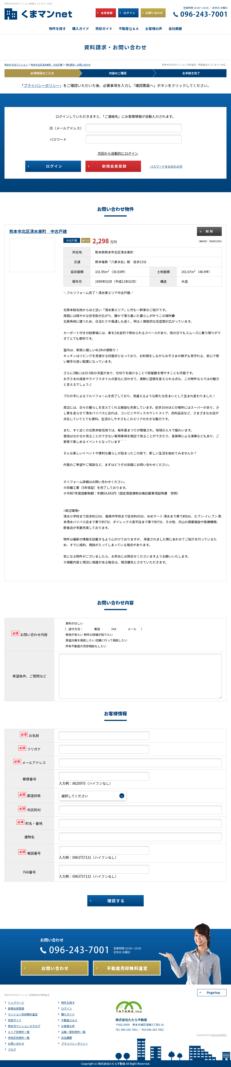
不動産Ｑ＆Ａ (69, 1020)
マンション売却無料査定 (23, 1014)
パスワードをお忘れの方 (166, 166)
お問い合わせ (16, 1043)
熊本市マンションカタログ (24, 1026)
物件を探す (68, 1002)
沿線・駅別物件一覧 (73, 1032)
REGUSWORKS (218, 1035)
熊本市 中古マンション (16, 64)
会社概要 (66, 1038)
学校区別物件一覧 (19, 1038)
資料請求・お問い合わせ (78, 64)
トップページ (16, 1002)
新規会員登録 (16, 1008)
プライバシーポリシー (42, 85)
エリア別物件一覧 (19, 1032)
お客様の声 (68, 1026)
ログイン (66, 1008)
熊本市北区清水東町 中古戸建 (46, 64)
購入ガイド (68, 1014)
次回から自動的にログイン (114, 153)
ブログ (12, 1049)
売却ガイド (14, 1020)
